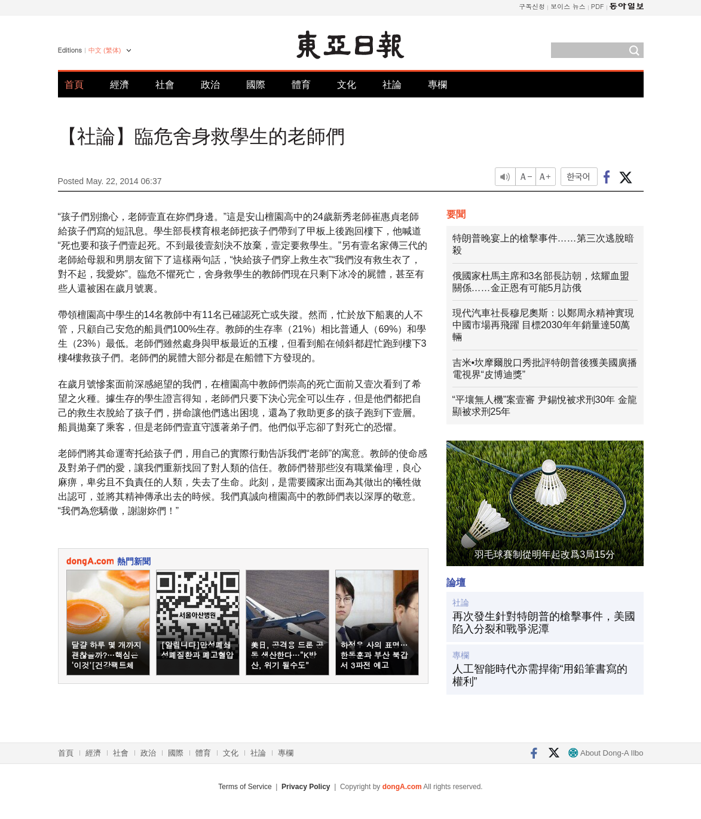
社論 (392, 85)
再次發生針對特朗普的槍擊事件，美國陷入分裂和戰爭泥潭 (543, 622)
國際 (255, 85)
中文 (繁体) (104, 50)
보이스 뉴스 (568, 6)
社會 (165, 85)
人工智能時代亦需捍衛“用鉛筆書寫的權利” (540, 675)
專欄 (437, 85)
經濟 (119, 85)
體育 (301, 85)
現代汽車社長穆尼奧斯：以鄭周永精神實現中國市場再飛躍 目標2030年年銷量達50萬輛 (543, 325)
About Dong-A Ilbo (605, 752)
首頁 (74, 85)
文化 (346, 85)
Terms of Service (244, 787)
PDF (597, 6)
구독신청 (532, 6)
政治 (210, 85)
